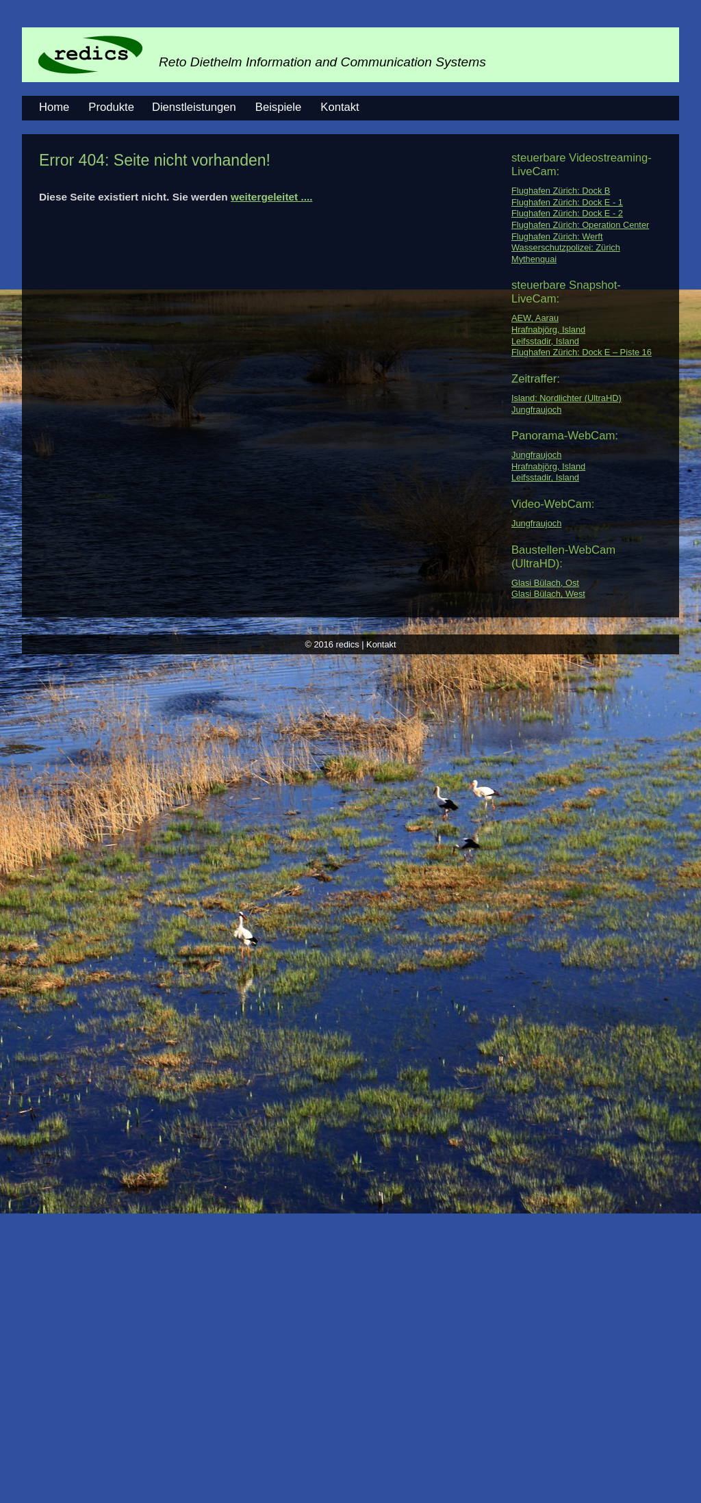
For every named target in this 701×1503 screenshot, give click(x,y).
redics (347, 644)
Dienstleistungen (194, 107)
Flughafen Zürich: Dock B (560, 190)
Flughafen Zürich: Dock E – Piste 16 (581, 352)
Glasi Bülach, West (548, 594)
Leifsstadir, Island (545, 341)
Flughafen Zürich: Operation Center (580, 225)
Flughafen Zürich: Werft (556, 236)
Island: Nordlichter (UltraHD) (566, 398)
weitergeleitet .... (272, 197)
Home (54, 107)
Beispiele (278, 107)
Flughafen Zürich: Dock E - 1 (567, 202)
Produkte (111, 107)
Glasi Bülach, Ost (545, 583)
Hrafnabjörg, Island (548, 329)
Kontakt (339, 107)
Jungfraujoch (536, 409)
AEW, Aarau (535, 318)
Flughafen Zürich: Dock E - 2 (567, 213)
